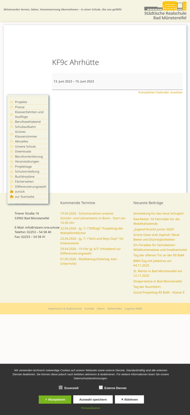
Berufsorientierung (29, 156)
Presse (19, 107)
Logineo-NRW (133, 308)
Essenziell (68, 387)
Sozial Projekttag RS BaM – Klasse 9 (158, 292)
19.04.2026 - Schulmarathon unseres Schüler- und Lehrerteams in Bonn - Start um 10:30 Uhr (92, 218)
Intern (101, 308)
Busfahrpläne (25, 176)
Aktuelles (21, 141)
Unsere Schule (25, 146)
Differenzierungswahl (30, 186)
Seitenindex (114, 308)
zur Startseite (24, 196)
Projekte (21, 102)
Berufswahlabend (28, 121)
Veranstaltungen (27, 161)
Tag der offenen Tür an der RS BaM (158, 255)
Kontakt (89, 308)
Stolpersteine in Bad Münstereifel (157, 281)
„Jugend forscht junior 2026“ (153, 229)
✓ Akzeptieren (55, 399)
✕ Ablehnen (129, 399)
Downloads (23, 151)
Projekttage (23, 166)
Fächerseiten (24, 181)
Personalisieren (90, 408)
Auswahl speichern (93, 399)
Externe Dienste (113, 387)
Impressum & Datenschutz (65, 308)
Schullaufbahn (25, 127)
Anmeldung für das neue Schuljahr (158, 213)
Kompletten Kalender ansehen (160, 92)
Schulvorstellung (27, 171)
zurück (20, 191)
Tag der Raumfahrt (147, 287)
